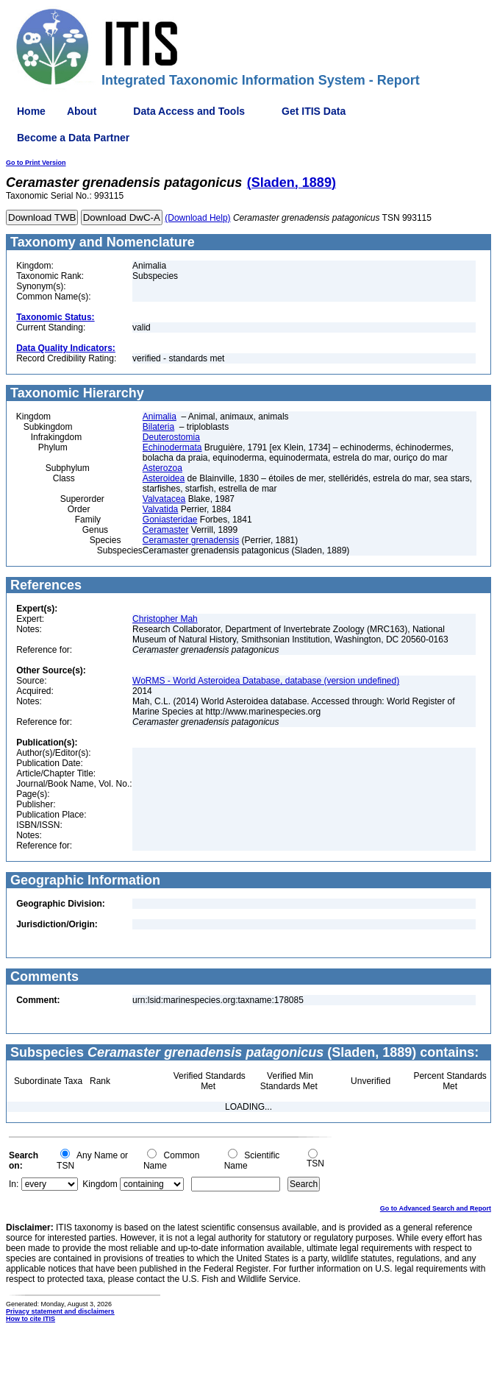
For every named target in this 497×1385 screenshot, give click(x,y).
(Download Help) (197, 218)
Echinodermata (172, 447)
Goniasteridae (170, 519)
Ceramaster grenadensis (191, 540)
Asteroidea (164, 478)
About (81, 111)
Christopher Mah (165, 619)
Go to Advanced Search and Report (435, 1208)
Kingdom (99, 1184)
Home (31, 111)
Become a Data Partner (73, 138)
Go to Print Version (36, 162)
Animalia (159, 416)
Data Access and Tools (189, 111)
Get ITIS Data (314, 111)
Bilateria (158, 427)
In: (13, 1184)
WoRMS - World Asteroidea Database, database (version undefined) (265, 681)
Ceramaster (166, 530)
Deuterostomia (171, 437)
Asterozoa (162, 468)
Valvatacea (164, 499)
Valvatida (160, 509)
